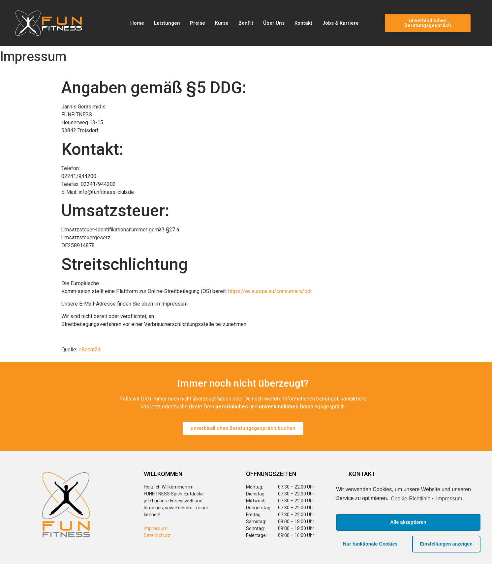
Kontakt (303, 23)
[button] (428, 23)
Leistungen (167, 23)
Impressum (156, 528)
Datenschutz (157, 535)
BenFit (245, 23)
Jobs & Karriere (340, 23)
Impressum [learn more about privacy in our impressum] (449, 498)
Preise (197, 23)
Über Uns (274, 23)
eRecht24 (89, 349)
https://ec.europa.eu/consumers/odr (270, 291)
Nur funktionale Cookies (370, 544)
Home (137, 23)
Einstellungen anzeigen (446, 544)
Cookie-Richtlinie (410, 498)
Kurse (222, 23)
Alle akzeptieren (408, 522)
